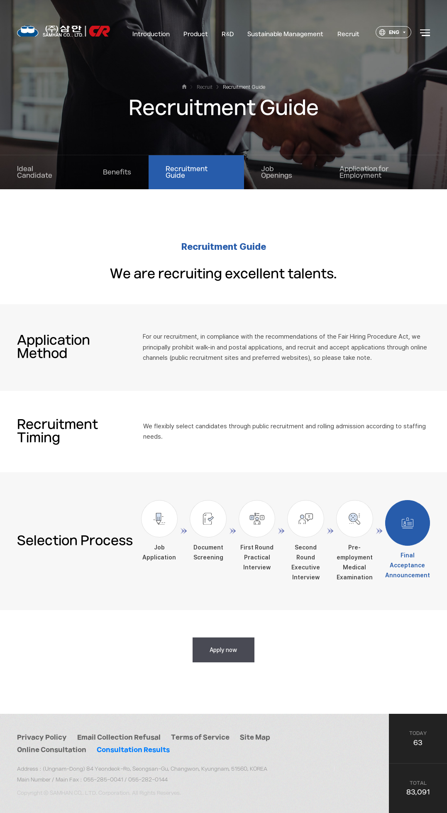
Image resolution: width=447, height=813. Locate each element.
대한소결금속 (63, 33)
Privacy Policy (42, 737)
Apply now (223, 650)
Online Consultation (51, 750)
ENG (389, 34)
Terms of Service (200, 737)
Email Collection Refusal (119, 737)
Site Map (255, 737)
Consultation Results (133, 750)
